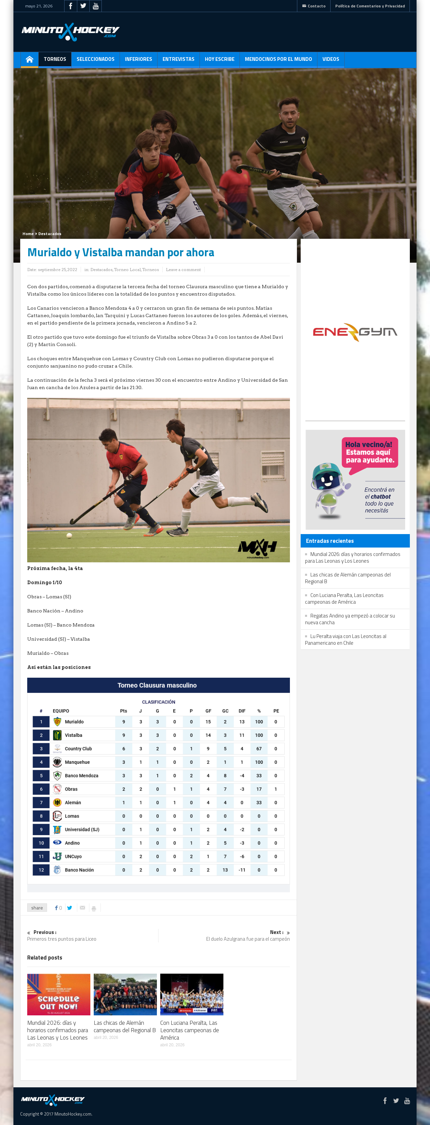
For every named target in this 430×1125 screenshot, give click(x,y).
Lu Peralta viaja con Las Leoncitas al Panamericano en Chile (345, 639)
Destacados (49, 233)
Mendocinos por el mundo (278, 61)
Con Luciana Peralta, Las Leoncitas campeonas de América (189, 1030)
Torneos (55, 61)
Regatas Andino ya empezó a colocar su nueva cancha (350, 619)
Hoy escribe (220, 61)
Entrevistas (179, 61)
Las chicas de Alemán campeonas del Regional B (125, 1026)
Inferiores (138, 61)
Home (28, 233)
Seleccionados (96, 61)
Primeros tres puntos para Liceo (92, 936)
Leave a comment (183, 269)
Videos (330, 61)
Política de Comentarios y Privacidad (370, 6)
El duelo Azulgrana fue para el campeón (224, 936)
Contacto (314, 6)
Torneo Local (127, 269)
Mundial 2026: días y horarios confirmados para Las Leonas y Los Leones (57, 1030)
